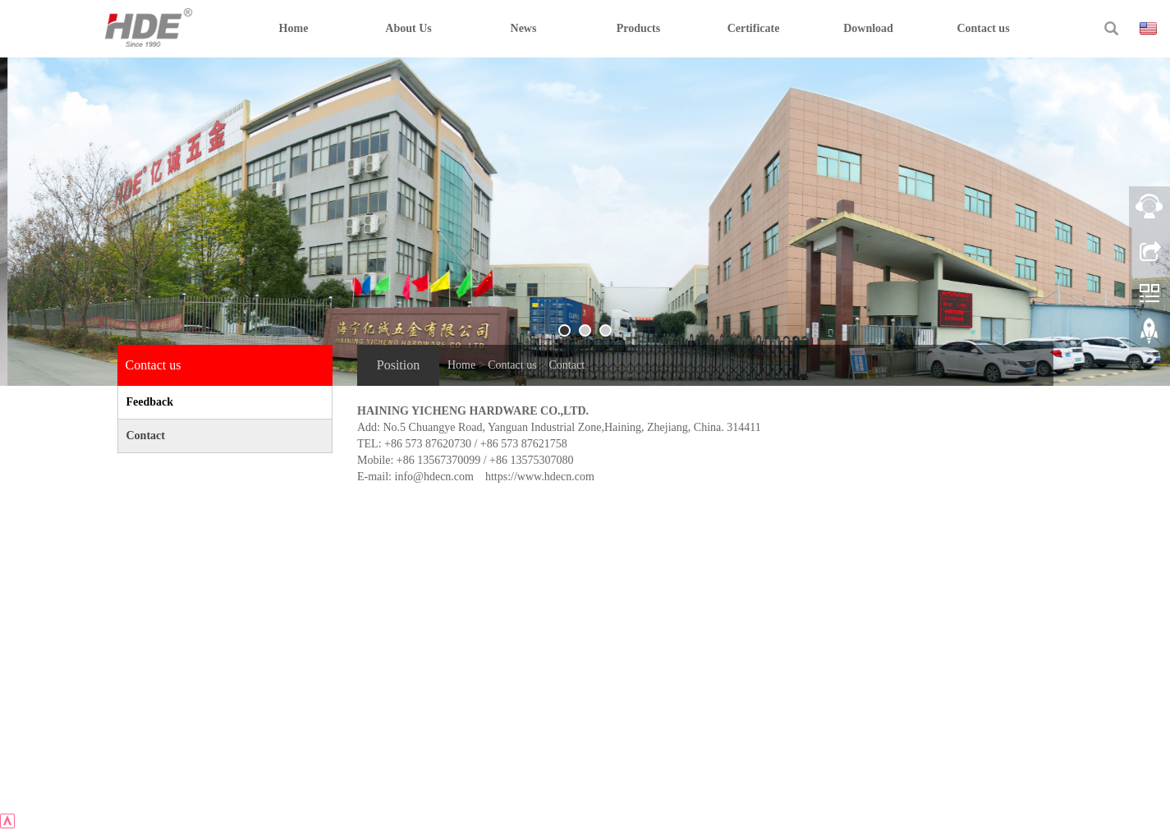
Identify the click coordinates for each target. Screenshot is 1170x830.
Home (294, 28)
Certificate (753, 28)
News (524, 28)
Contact (567, 365)
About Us (408, 28)
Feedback (150, 402)
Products (638, 28)
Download (868, 28)
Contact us (983, 28)
